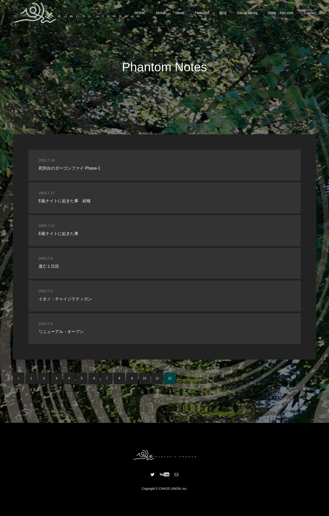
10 (144, 378)
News (179, 13)
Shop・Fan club (280, 13)
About (160, 13)
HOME (140, 13)
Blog (222, 13)
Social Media (247, 13)
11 (157, 378)
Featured (202, 13)
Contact (310, 13)
